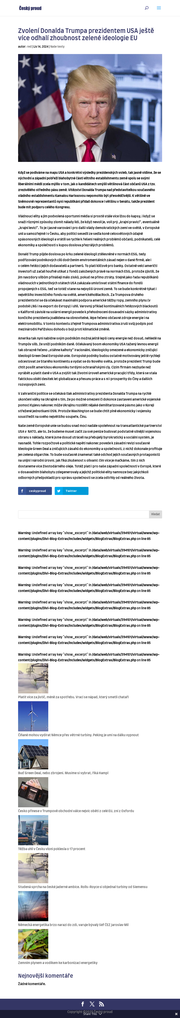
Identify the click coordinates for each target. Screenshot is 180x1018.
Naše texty (57, 46)
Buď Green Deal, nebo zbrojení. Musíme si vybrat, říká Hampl (63, 773)
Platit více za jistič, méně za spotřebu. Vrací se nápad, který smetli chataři (73, 697)
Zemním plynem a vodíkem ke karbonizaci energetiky (58, 963)
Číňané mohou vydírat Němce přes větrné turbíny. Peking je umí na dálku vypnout (78, 735)
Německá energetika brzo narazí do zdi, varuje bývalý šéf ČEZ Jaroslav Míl (73, 925)
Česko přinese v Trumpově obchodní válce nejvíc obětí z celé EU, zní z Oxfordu (76, 811)
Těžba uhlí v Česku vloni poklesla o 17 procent (51, 849)
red (29, 46)
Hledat (155, 514)
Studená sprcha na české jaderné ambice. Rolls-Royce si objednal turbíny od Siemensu (82, 887)
